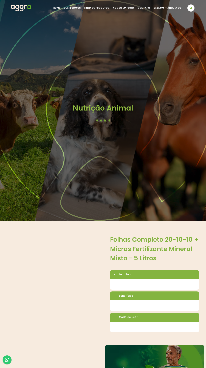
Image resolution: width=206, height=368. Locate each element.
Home (56, 8)
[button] (190, 8)
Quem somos (72, 8)
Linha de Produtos (96, 8)
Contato (143, 8)
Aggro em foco (123, 8)
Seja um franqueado (167, 8)
